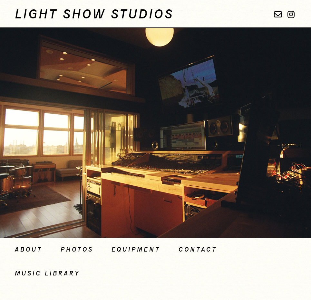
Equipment (136, 250)
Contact (198, 250)
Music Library (47, 274)
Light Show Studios (94, 15)
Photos (77, 250)
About (29, 250)
